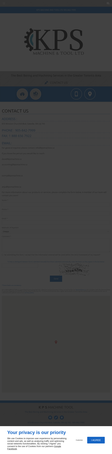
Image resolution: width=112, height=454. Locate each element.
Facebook (12, 449)
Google (57, 446)
